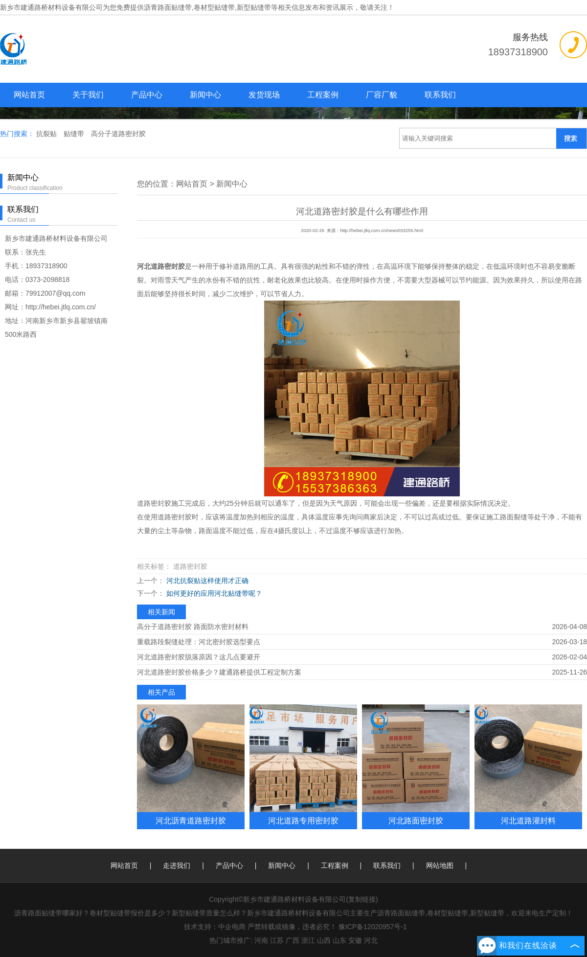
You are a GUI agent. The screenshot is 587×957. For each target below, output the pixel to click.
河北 (371, 940)
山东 (339, 940)
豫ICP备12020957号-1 (373, 927)
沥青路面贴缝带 (168, 7)
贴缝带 (75, 134)
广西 (292, 940)
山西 (324, 940)
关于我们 (88, 95)
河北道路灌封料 (528, 820)
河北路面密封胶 (415, 820)
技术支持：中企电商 (215, 927)
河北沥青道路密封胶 (191, 820)
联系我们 (440, 95)
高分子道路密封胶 (118, 134)
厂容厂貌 (381, 95)
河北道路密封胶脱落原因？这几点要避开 (198, 657)
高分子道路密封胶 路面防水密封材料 (192, 626)
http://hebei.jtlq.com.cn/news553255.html (381, 230)
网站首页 (29, 95)
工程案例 (323, 95)
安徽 (355, 940)
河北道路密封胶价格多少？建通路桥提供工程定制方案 (219, 672)
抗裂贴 (47, 134)
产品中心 (146, 95)
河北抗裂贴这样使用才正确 (206, 580)
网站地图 (439, 865)
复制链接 (362, 899)
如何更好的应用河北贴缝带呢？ (213, 593)
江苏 (277, 940)
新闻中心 (205, 95)
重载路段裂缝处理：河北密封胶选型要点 (198, 642)
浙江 (308, 940)
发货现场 (264, 95)
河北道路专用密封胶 (303, 820)
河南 (261, 940)
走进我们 (176, 865)
